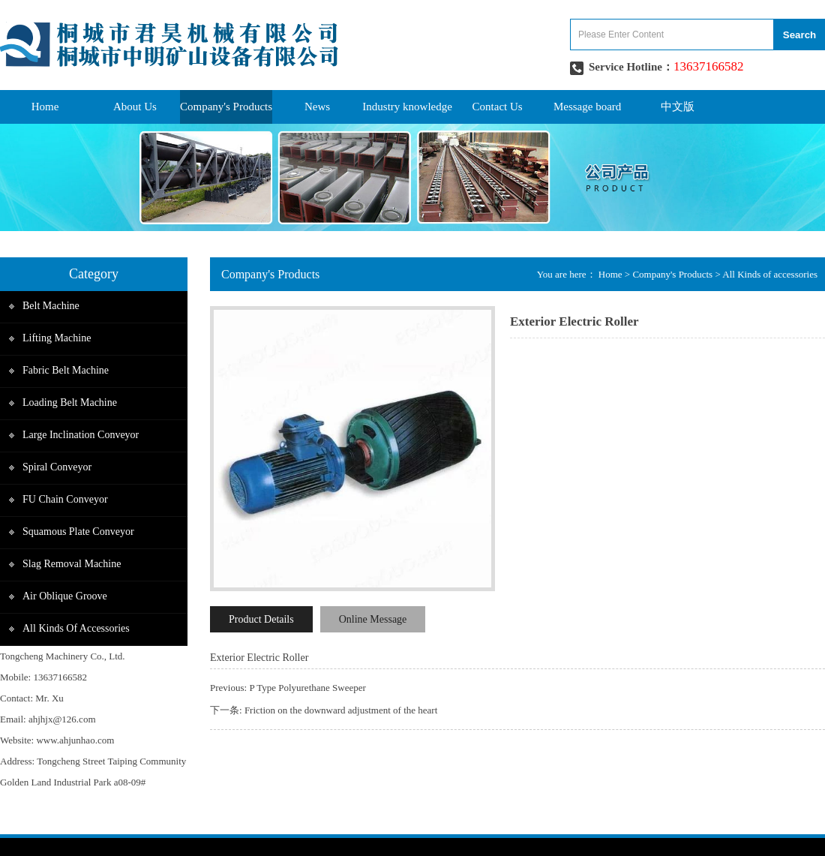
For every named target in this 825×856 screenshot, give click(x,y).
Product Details (261, 619)
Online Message (373, 619)
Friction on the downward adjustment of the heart (340, 710)
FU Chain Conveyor (65, 499)
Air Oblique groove (64, 596)
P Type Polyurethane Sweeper (307, 687)
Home (45, 107)
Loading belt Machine (69, 402)
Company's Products (226, 107)
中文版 (677, 107)
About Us (135, 107)
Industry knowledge (407, 107)
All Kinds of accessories (76, 628)
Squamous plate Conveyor (78, 531)
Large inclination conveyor (80, 434)
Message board (587, 107)
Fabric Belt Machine (65, 370)
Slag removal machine (71, 563)
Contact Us (497, 107)
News (317, 107)
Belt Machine (51, 305)
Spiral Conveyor (57, 467)
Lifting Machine (56, 338)
